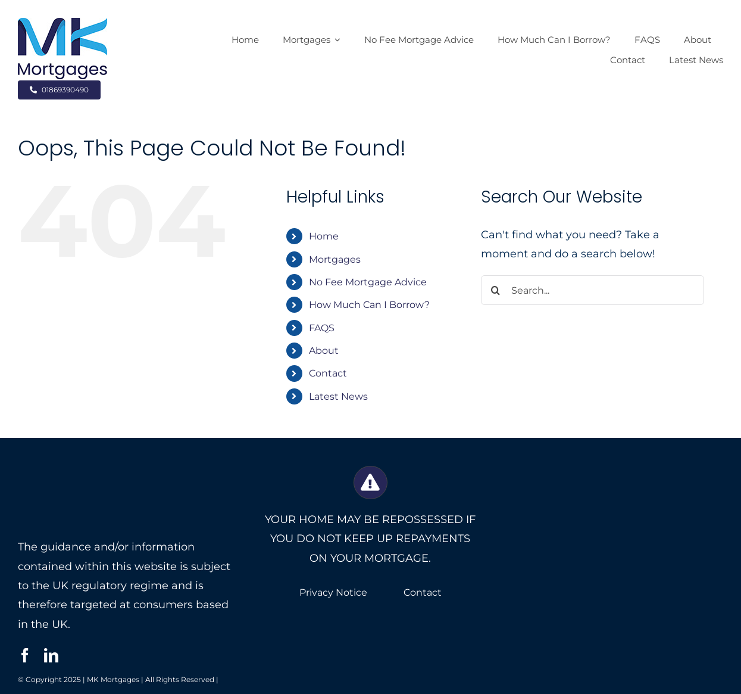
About (324, 350)
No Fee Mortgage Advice (368, 282)
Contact (328, 373)
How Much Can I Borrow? (369, 304)
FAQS (321, 328)
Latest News (338, 396)
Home (324, 236)
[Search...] (592, 290)
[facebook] (25, 655)
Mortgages (335, 259)
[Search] (496, 290)
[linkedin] (51, 655)
